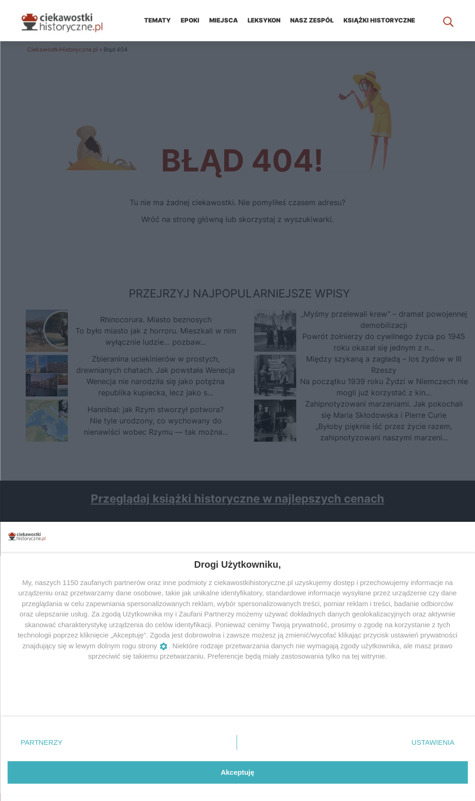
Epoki (190, 20)
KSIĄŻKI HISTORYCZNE (379, 20)
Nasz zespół (312, 20)
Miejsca (223, 20)
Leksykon (264, 20)
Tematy (157, 20)
